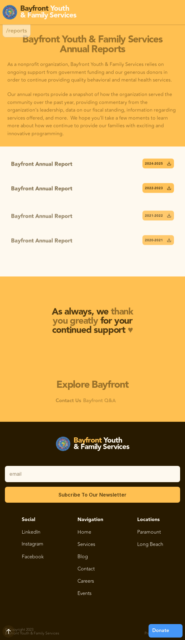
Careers (85, 581)
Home (84, 531)
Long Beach (150, 544)
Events (84, 593)
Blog (82, 556)
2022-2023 (158, 189)
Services (86, 544)
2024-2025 (158, 164)
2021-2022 (158, 219)
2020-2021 (158, 243)
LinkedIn (31, 531)
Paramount (149, 531)
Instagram (32, 547)
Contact (86, 568)
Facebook (33, 556)
